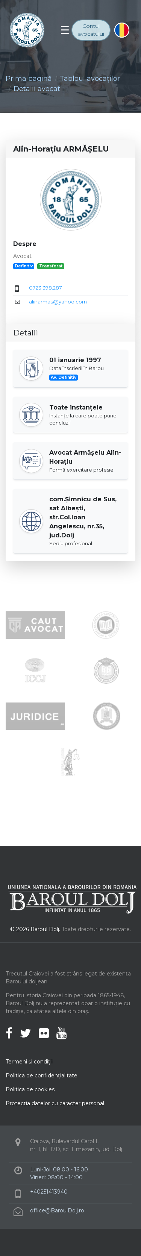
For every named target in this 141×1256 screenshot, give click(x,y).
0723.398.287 (45, 288)
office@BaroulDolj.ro (57, 1210)
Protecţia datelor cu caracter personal (55, 1103)
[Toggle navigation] (64, 30)
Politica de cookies (30, 1089)
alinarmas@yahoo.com (58, 302)
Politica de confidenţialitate (41, 1075)
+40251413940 (49, 1191)
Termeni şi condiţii (29, 1061)
